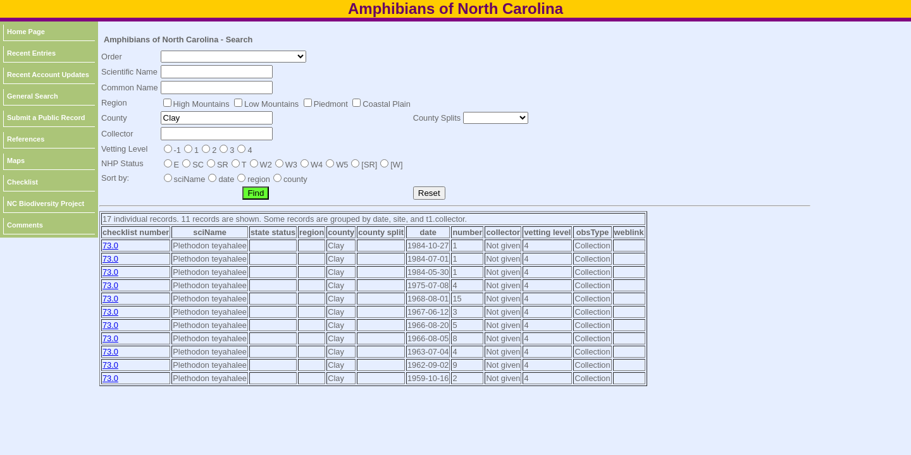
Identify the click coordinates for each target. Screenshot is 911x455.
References (25, 139)
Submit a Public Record (46, 117)
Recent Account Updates (48, 74)
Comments (25, 225)
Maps (16, 160)
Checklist (22, 182)
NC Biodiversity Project (45, 203)
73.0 (110, 245)
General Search (32, 96)
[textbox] (217, 71)
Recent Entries (31, 53)
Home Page (26, 31)
